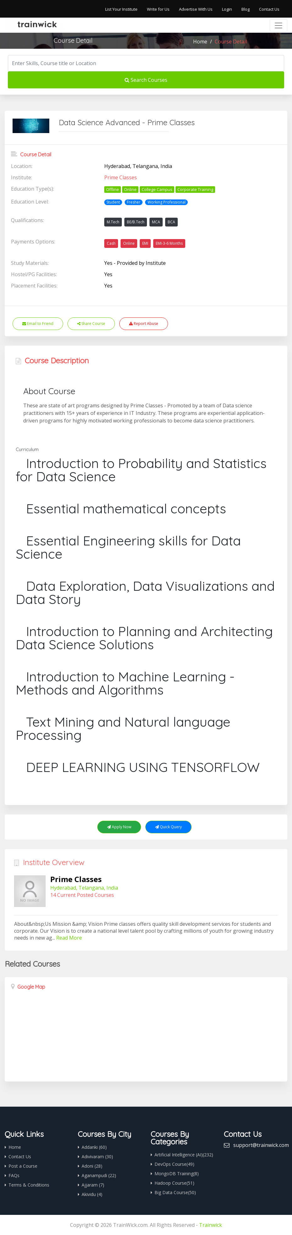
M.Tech (113, 222)
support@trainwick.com (261, 1145)
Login (227, 9)
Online (130, 189)
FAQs (13, 1175)
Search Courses (146, 79)
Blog (245, 9)
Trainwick (210, 1224)
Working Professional (167, 202)
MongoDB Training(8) (176, 1173)
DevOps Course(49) (174, 1164)
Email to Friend (37, 323)
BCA (171, 222)
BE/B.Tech (135, 222)
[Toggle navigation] (278, 25)
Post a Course (22, 1166)
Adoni (92, 1166)
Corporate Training (195, 189)
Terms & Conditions (28, 1185)
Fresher (133, 202)
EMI (145, 243)
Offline (112, 189)
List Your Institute (121, 9)
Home (200, 41)
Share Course (91, 323)
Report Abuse (143, 323)
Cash (111, 243)
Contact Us (269, 9)
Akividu (92, 1194)
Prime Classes (120, 177)
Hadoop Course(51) (174, 1183)
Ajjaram (93, 1185)
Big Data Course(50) (175, 1192)
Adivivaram (97, 1157)
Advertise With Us (196, 9)
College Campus (157, 189)
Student (113, 202)
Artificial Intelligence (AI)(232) (183, 1155)
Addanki (94, 1147)
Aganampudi (99, 1175)
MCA (156, 222)
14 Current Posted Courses (82, 894)
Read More (69, 937)
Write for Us (158, 9)
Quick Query (168, 827)
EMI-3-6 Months (169, 243)
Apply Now (119, 827)
